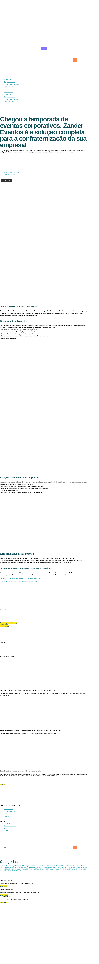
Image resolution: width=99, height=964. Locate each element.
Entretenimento (8, 87)
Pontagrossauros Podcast (11, 92)
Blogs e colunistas (9, 90)
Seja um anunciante (10, 854)
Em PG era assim (9, 95)
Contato (6, 859)
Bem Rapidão (4, 601)
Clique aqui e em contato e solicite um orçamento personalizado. (20, 598)
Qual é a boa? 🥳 (5, 945)
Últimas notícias (8, 85)
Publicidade (33, 601)
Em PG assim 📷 (6, 937)
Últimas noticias (8, 851)
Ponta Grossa (26, 601)
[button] (43, 864)
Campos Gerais (12, 601)
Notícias (19, 601)
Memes (6, 856)
